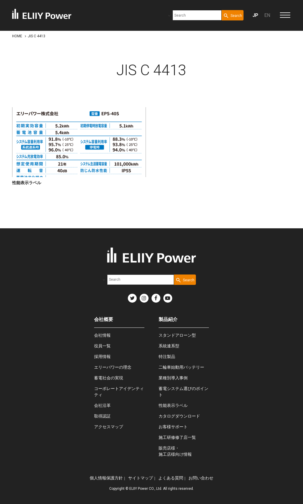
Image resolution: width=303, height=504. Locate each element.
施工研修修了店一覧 (177, 437)
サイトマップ (140, 478)
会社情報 (102, 335)
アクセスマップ (108, 426)
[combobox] (197, 15)
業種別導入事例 (173, 377)
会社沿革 (102, 405)
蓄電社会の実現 (108, 377)
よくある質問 (170, 478)
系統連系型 (169, 346)
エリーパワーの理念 (112, 367)
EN (267, 15)
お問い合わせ (200, 478)
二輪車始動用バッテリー (181, 367)
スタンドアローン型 (177, 335)
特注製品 (167, 356)
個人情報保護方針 (106, 478)
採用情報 (102, 356)
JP (255, 15)
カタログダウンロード (179, 416)
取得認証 (102, 416)
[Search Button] (233, 15)
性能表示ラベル (173, 405)
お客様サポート (173, 426)
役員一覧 (102, 346)
